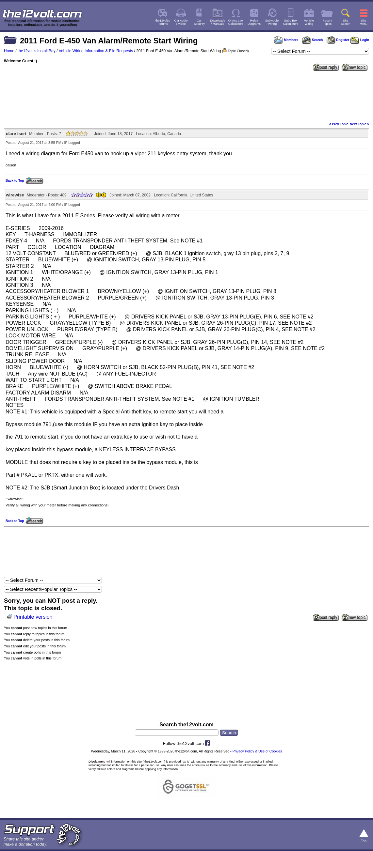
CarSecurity (199, 22)
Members (286, 40)
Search (312, 40)
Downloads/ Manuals (217, 22)
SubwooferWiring (272, 22)
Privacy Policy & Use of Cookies (257, 751)
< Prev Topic (339, 124)
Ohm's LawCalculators (236, 22)
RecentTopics (327, 22)
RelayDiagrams (254, 22)
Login (359, 40)
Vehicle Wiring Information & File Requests (96, 51)
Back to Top (15, 180)
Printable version (32, 617)
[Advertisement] (186, 96)
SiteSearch (345, 22)
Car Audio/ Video (181, 22)
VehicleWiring (309, 22)
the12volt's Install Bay (37, 51)
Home (9, 51)
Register (338, 40)
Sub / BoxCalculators (291, 22)
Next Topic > (359, 124)
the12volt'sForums (162, 22)
